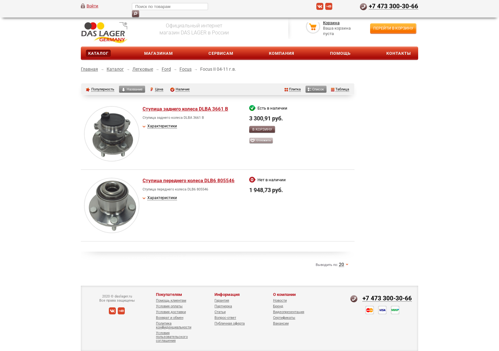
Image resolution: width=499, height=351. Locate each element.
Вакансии (281, 323)
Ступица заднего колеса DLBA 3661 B (185, 109)
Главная (89, 69)
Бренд (278, 306)
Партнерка (223, 306)
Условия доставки (171, 312)
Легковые (142, 69)
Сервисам (220, 53)
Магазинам (158, 53)
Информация (227, 294)
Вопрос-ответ (225, 318)
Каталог (98, 53)
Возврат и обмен (169, 318)
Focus (185, 69)
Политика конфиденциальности (173, 325)
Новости (280, 300)
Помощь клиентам (171, 300)
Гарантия (221, 300)
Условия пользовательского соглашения (172, 337)
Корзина (331, 23)
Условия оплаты (169, 306)
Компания (281, 53)
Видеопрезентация (288, 312)
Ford (166, 69)
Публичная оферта (229, 323)
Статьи (220, 312)
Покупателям (169, 294)
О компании (284, 294)
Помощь (340, 53)
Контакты (398, 53)
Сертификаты (284, 318)
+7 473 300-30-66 (393, 6)
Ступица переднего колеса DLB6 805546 (189, 180)
